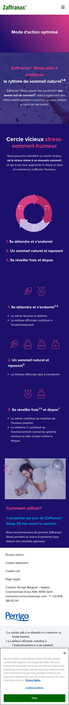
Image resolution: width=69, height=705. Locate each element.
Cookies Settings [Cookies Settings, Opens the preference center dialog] (34, 687)
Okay (35, 698)
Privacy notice (15, 555)
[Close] (65, 653)
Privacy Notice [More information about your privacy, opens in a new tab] (32, 680)
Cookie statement (17, 563)
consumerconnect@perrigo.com (26, 596)
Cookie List (13, 571)
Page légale (13, 579)
